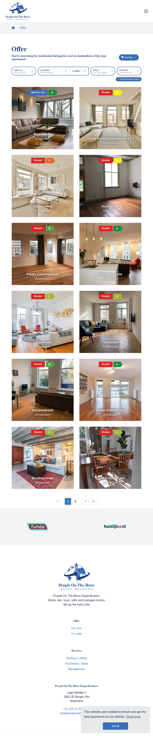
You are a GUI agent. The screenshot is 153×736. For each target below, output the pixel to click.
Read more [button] (133, 716)
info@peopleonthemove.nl (76, 713)
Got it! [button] (115, 726)
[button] (128, 79)
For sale (76, 633)
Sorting (128, 57)
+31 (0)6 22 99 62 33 (76, 708)
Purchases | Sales (76, 663)
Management (76, 669)
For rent (76, 628)
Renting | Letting (76, 658)
